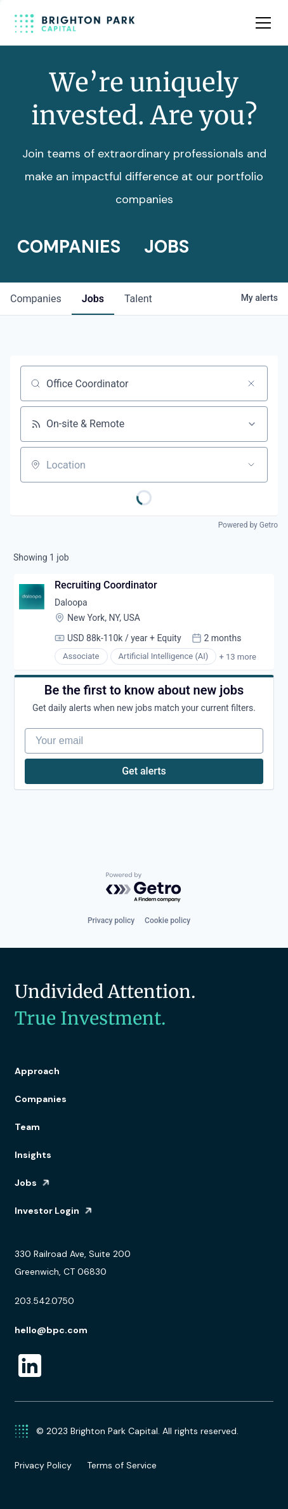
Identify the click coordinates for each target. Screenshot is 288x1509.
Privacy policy (111, 920)
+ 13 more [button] (237, 656)
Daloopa (71, 602)
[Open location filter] (251, 465)
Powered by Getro (248, 525)
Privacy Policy (43, 1465)
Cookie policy (167, 920)
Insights (33, 1154)
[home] (75, 22)
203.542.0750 (44, 1300)
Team (27, 1127)
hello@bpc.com (51, 1330)
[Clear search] (251, 383)
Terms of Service (122, 1465)
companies (36, 299)
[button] (260, 23)
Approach (37, 1071)
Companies (41, 1099)
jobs (93, 299)
